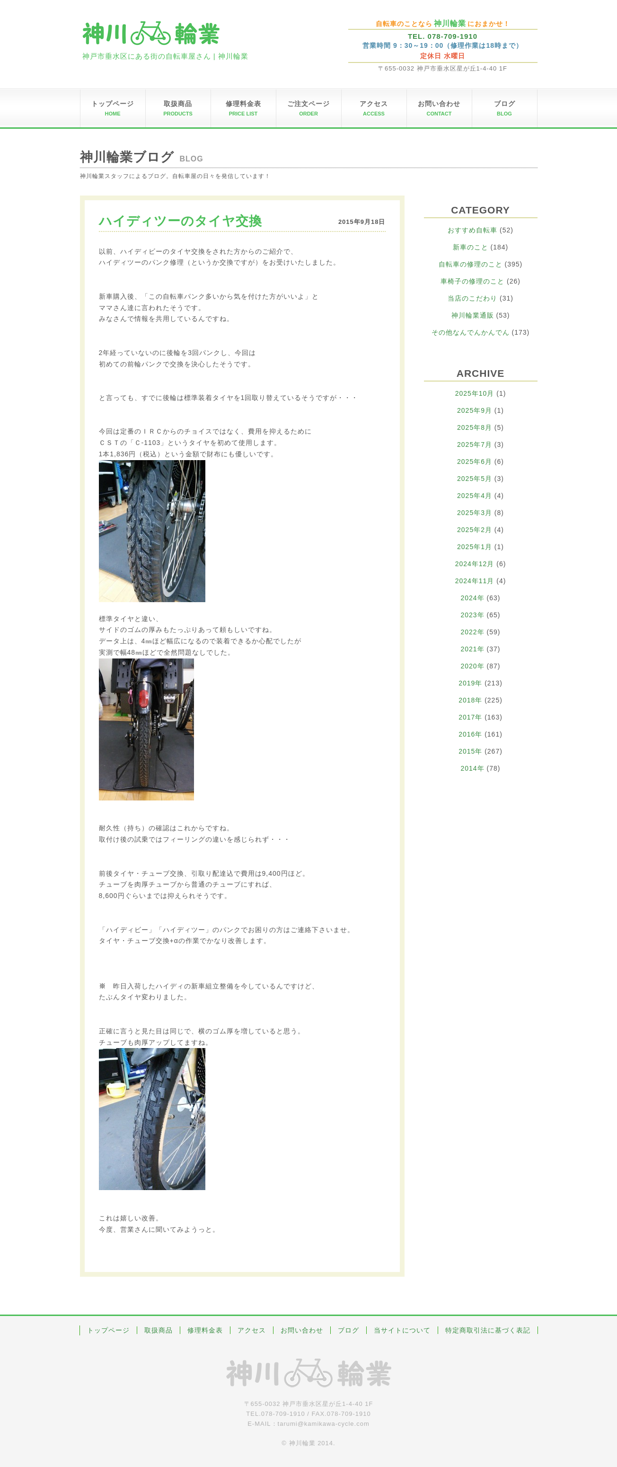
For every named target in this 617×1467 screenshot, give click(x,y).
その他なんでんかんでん (471, 332)
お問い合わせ (302, 1330)
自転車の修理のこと (470, 264)
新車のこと (470, 247)
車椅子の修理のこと (472, 281)
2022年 (473, 632)
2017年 (470, 717)
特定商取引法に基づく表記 (487, 1330)
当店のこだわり (472, 298)
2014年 (473, 768)
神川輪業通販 (472, 315)
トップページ (108, 1330)
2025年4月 (474, 495)
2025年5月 (474, 478)
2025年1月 (474, 547)
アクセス (252, 1330)
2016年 (470, 734)
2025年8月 (474, 427)
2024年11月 (474, 581)
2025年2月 (474, 529)
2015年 (470, 751)
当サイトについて (402, 1330)
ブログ (348, 1330)
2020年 (473, 666)
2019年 (470, 683)
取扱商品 (158, 1330)
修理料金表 (205, 1330)
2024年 (473, 598)
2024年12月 (474, 564)
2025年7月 (474, 444)
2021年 (473, 649)
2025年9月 (474, 410)
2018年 (470, 700)
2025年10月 (474, 393)
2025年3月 (474, 512)
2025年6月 (474, 461)
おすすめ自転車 (472, 230)
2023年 (473, 615)
